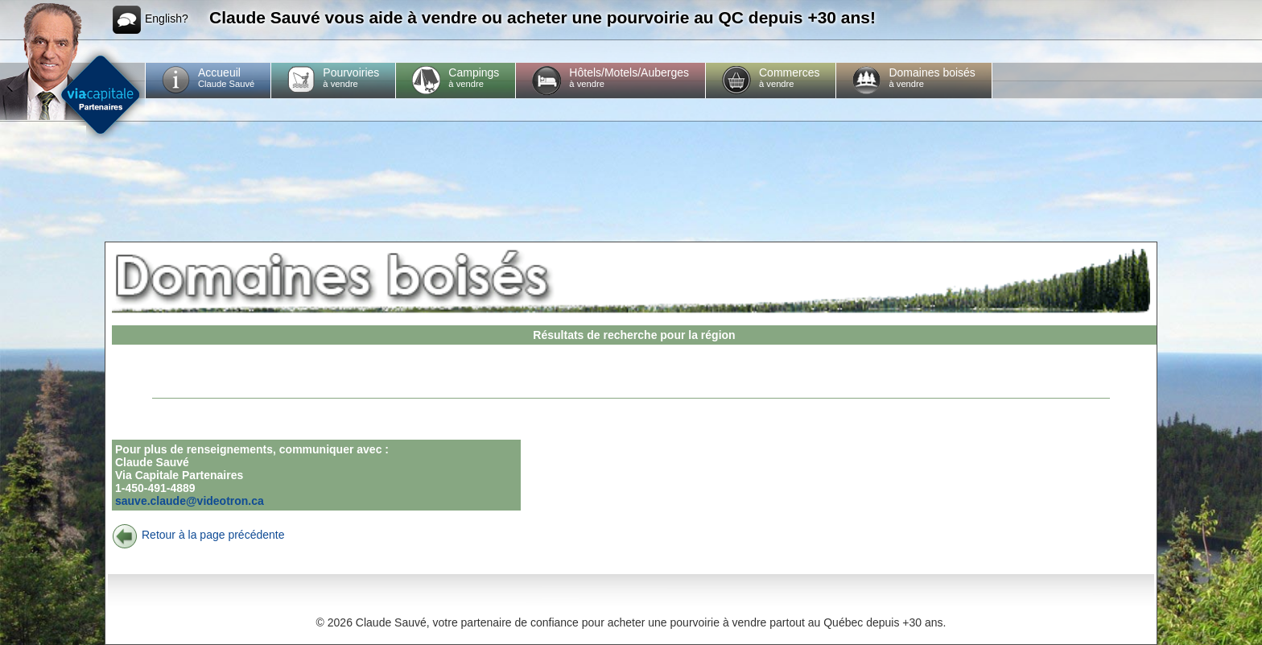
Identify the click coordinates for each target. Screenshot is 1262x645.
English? (150, 20)
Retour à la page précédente (198, 534)
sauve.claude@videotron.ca (189, 500)
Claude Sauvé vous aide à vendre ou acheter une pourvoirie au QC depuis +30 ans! (542, 17)
